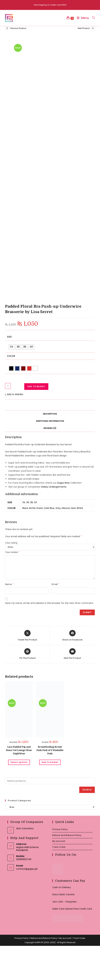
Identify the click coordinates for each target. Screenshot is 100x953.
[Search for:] (92, 18)
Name (9, 584)
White (80, 508)
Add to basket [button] (50, 762)
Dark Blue (49, 508)
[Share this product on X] (27, 635)
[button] (14, 394)
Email (55, 584)
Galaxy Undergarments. (54, 486)
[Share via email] (72, 654)
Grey (58, 508)
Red (73, 508)
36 (27, 502)
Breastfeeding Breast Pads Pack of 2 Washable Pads (49, 750)
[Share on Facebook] (72, 635)
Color (11, 356)
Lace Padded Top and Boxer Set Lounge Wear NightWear (19, 750)
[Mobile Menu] (82, 18)
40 (35, 502)
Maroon (66, 508)
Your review (12, 552)
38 (31, 502)
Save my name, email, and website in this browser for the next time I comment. (49, 603)
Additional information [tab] (50, 421)
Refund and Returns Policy (66, 835)
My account (58, 841)
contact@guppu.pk (27, 868)
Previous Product (18, 28)
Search (87, 789)
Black (25, 508)
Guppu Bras (63, 482)
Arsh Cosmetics (25, 828)
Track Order (59, 846)
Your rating (11, 543)
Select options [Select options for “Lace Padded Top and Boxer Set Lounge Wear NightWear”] (19, 762)
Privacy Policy (60, 829)
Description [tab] (50, 413)
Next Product (84, 28)
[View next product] (92, 28)
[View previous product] (7, 28)
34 (23, 502)
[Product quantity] (8, 386)
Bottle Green (36, 508)
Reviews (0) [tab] (50, 428)
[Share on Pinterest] (27, 654)
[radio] (11, 347)
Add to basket (36, 386)
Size (9, 336)
